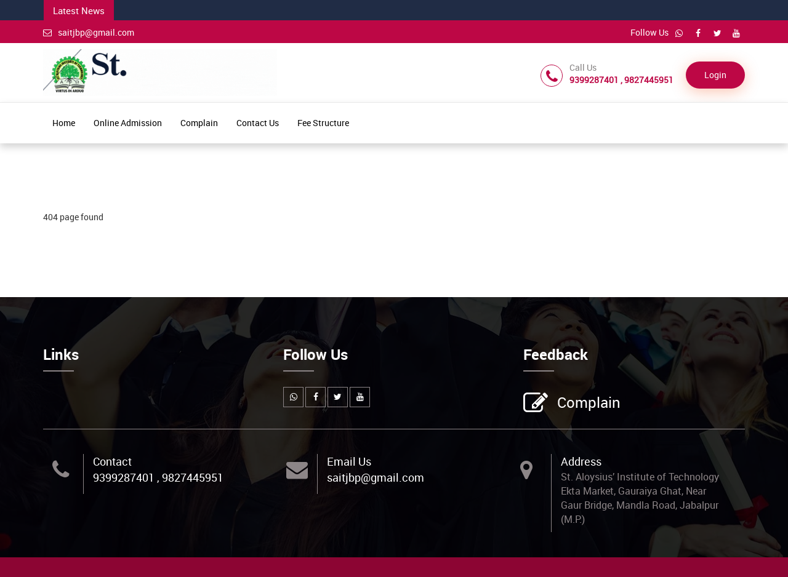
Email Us (349, 461)
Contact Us (257, 123)
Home (63, 123)
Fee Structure (323, 123)
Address (581, 461)
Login (715, 75)
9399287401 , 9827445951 (158, 477)
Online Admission (128, 123)
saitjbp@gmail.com (88, 32)
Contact (112, 461)
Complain (199, 123)
